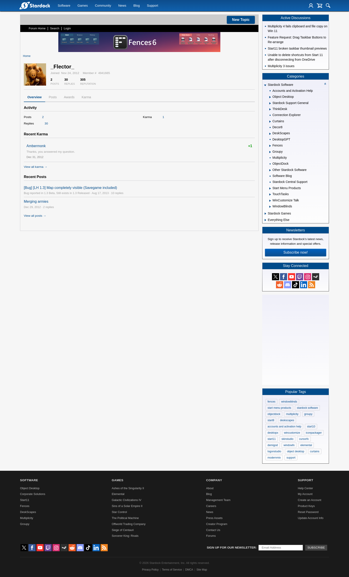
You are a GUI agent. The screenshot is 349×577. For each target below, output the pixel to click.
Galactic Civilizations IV (126, 500)
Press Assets (214, 518)
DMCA (189, 569)
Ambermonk (36, 146)
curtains (314, 451)
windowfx (289, 445)
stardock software (307, 407)
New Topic (241, 20)
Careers (211, 506)
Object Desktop (30, 488)
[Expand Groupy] (270, 152)
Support (152, 6)
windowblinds (289, 401)
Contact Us (213, 530)
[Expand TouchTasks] (270, 194)
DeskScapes (28, 512)
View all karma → (35, 166)
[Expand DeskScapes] (270, 134)
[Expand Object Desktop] (270, 97)
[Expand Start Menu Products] (270, 188)
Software (64, 6)
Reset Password (308, 512)
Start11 (24, 500)
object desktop (295, 451)
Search (54, 28)
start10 (311, 426)
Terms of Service (172, 569)
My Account (305, 494)
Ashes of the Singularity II (128, 488)
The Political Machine (125, 518)
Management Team (218, 500)
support (290, 457)
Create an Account (309, 500)
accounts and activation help (284, 426)
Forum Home (37, 28)
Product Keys (306, 506)
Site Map (202, 569)
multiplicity (292, 414)
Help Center (305, 488)
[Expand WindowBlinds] (270, 207)
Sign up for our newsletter (231, 547)
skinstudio (287, 439)
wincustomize (292, 432)
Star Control (119, 512)
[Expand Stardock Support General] (270, 103)
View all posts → (35, 215)
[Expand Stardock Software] (265, 85)
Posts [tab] (53, 97)
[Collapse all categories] (325, 84)
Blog (136, 6)
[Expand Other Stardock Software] (270, 170)
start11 (272, 439)
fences (271, 401)
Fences (24, 506)
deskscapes (287, 420)
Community (103, 6)
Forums (211, 535)
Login (67, 28)
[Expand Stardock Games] (265, 213)
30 (46, 123)
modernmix (274, 457)
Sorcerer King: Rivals (125, 535)
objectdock (274, 414)
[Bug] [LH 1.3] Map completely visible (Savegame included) (70, 188)
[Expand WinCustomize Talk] (270, 201)
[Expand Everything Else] (265, 220)
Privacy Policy (150, 569)
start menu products (279, 407)
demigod (273, 445)
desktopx (273, 432)
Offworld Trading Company (129, 524)
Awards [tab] (69, 97)
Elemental (118, 494)
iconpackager (314, 432)
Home (26, 56)
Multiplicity (26, 518)
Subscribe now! (295, 252)
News (122, 6)
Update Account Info (310, 518)
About (209, 488)
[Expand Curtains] (270, 121)
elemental (306, 445)
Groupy (24, 524)
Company (214, 480)
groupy (308, 414)
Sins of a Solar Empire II (127, 506)
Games (82, 6)
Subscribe (316, 547)
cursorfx (304, 439)
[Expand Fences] (270, 146)
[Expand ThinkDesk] (270, 109)
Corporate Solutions (32, 494)
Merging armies (36, 201)
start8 (271, 420)
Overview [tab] (34, 97)
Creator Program (216, 524)
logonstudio (274, 451)
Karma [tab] (86, 97)
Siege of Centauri (123, 530)
